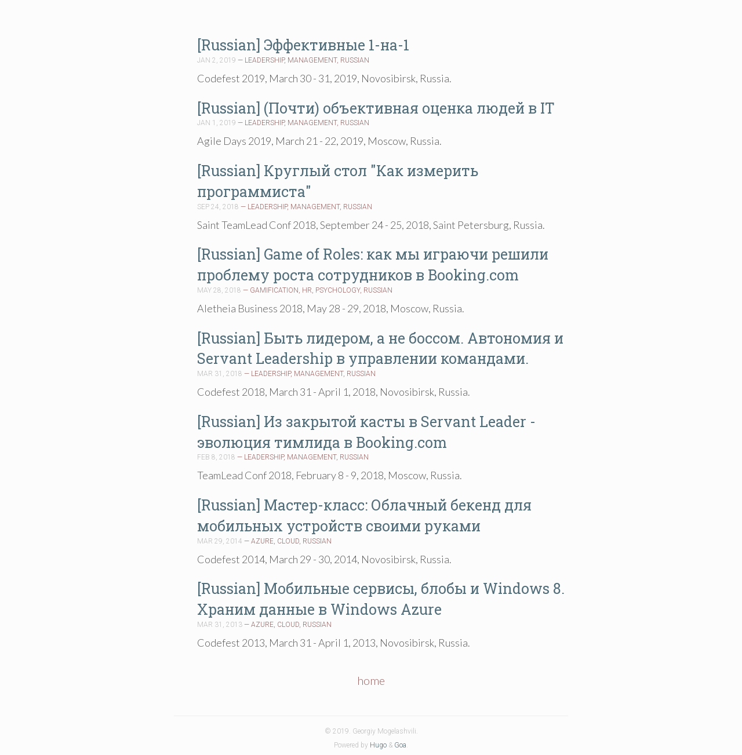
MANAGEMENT (312, 60)
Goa (400, 745)
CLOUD (288, 541)
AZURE (262, 541)
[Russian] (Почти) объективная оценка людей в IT (376, 108)
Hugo (378, 745)
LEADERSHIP (264, 60)
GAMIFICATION (274, 290)
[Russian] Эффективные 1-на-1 (303, 44)
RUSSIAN (354, 60)
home (371, 680)
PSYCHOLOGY (337, 290)
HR (307, 290)
